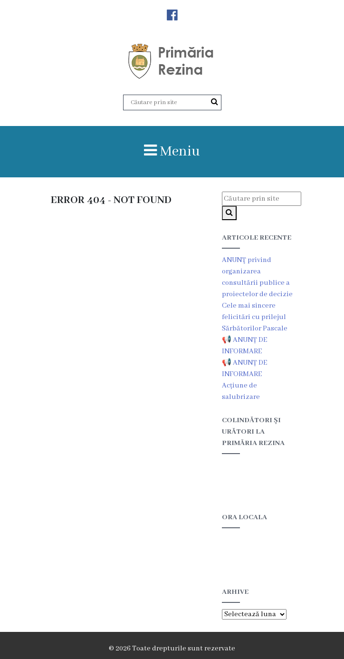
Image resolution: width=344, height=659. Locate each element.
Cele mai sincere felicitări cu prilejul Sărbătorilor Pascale (254, 317)
